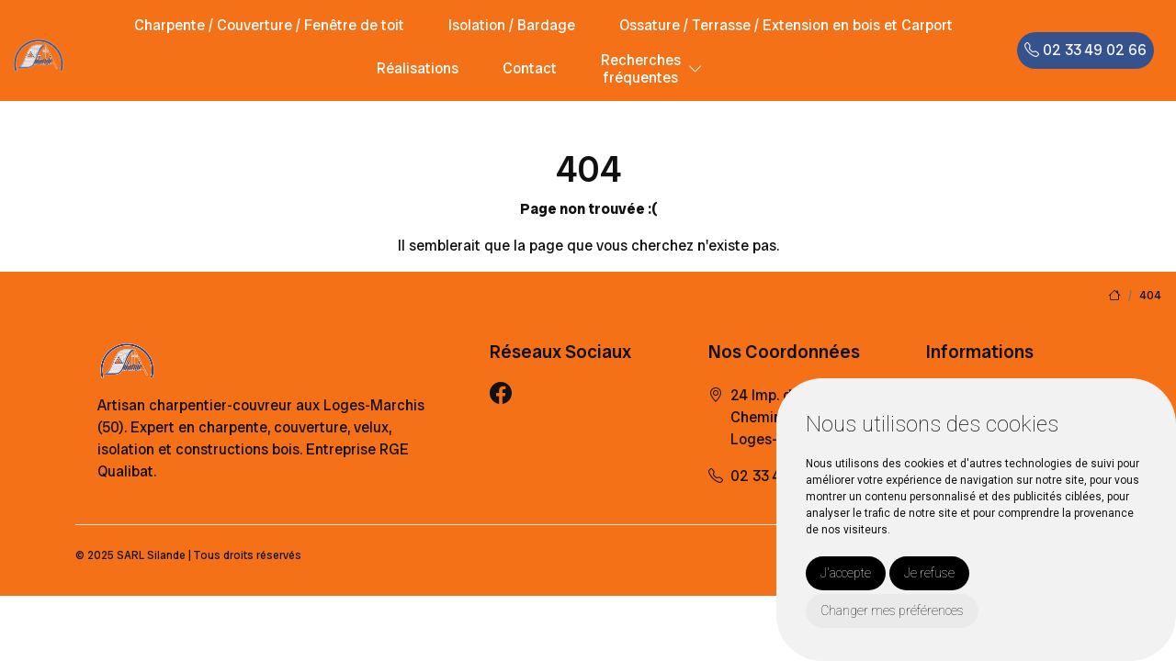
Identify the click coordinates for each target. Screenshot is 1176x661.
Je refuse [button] (929, 573)
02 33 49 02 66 (1085, 50)
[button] (695, 69)
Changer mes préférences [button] (892, 610)
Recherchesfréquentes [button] (641, 68)
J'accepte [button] (845, 573)
